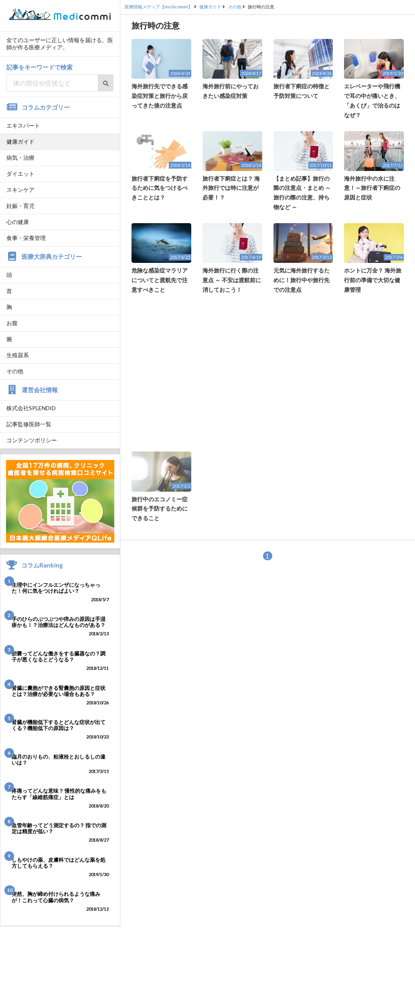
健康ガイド (20, 141)
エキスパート (23, 125)
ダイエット (20, 173)
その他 (14, 371)
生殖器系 (17, 355)
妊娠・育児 (20, 205)
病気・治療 (20, 157)
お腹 (12, 322)
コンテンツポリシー (31, 440)
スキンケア (20, 189)
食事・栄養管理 (26, 237)
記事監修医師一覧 (28, 424)
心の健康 (17, 221)
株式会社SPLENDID (31, 408)
